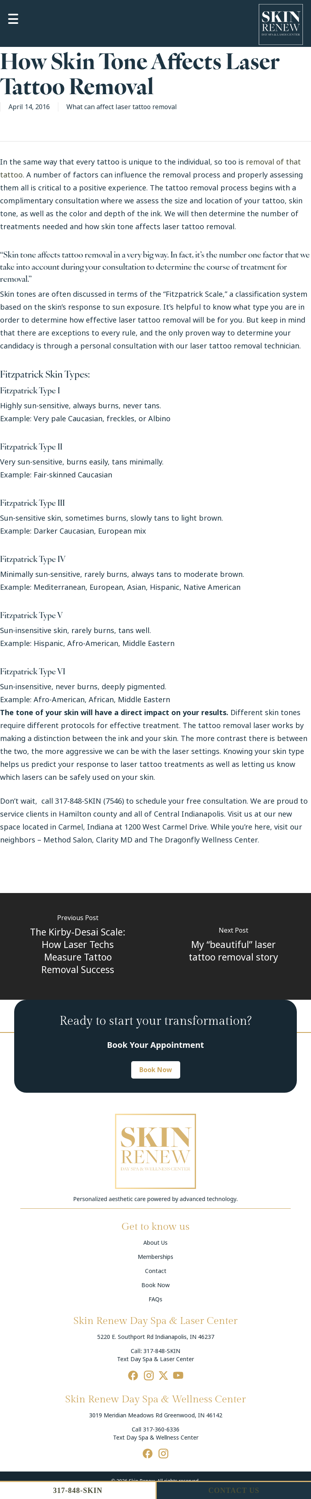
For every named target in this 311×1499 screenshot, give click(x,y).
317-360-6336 (161, 1429)
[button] (155, 1070)
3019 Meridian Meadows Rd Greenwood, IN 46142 (155, 1415)
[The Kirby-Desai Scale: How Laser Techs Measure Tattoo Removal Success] (78, 946)
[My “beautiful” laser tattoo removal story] (233, 946)
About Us (155, 1243)
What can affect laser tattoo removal (121, 107)
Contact (155, 1271)
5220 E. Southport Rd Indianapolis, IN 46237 (155, 1337)
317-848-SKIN (161, 1351)
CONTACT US (234, 1490)
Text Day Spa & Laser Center (155, 1359)
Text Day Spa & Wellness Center (155, 1438)
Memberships (155, 1257)
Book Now (155, 1285)
